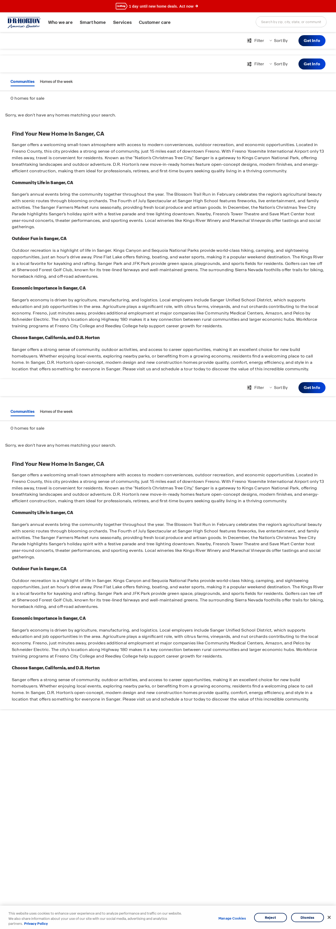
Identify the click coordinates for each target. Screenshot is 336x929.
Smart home (93, 22)
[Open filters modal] (255, 40)
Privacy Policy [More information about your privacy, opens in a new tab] (36, 923)
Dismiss (307, 917)
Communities (22, 81)
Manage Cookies (232, 918)
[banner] (168, 6)
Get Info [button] (312, 40)
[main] (168, 480)
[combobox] (291, 21)
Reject (270, 917)
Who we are (60, 22)
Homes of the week (56, 81)
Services (122, 22)
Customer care (155, 22)
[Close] (329, 917)
